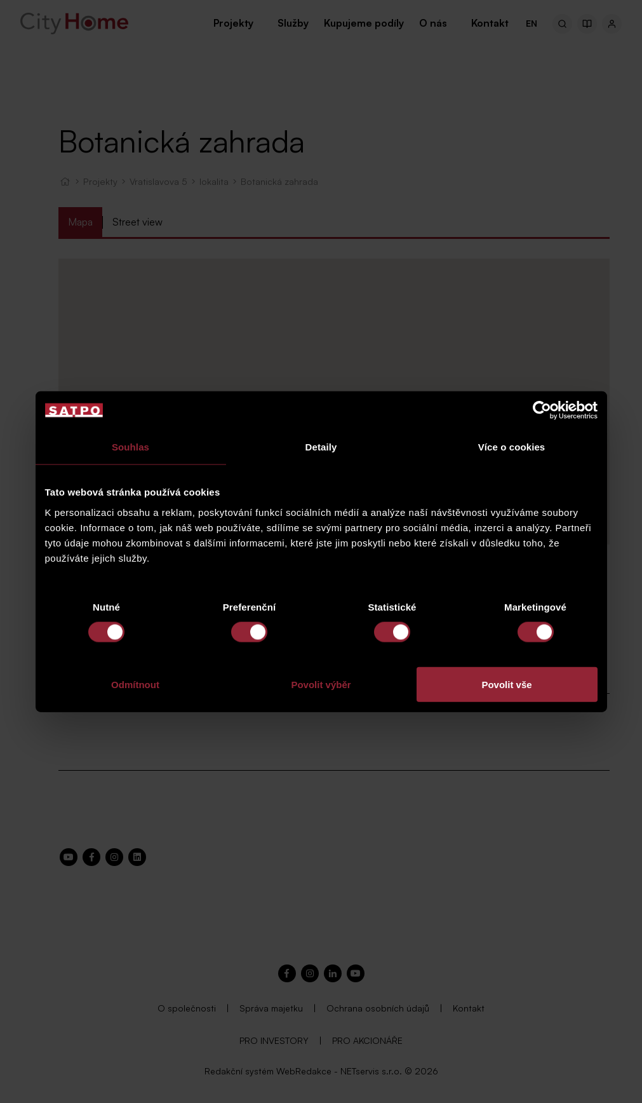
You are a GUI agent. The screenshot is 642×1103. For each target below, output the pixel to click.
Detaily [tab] (321, 447)
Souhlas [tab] (130, 447)
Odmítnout (135, 684)
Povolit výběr (321, 684)
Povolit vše (506, 684)
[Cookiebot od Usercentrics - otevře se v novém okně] (542, 410)
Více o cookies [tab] (511, 447)
